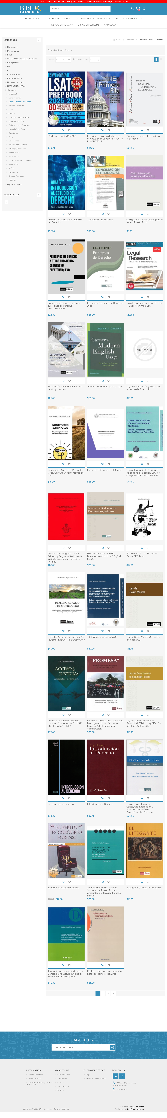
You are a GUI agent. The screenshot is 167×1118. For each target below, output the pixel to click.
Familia (12, 119)
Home (118, 46)
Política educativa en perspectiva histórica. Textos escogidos (105, 978)
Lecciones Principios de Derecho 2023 (105, 310)
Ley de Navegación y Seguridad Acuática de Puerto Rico (143, 394)
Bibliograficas (13, 69)
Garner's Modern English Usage (104, 393)
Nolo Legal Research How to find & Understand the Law (144, 310)
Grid (156, 65)
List (161, 65)
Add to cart (63, 136)
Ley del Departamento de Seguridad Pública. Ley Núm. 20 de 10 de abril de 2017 (143, 729)
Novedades (30, 21)
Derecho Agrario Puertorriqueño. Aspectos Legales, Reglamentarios (66, 644)
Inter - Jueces (13, 80)
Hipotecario (13, 178)
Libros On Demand (61, 30)
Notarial (12, 186)
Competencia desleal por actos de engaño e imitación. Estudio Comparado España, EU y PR (143, 479)
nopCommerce (137, 1113)
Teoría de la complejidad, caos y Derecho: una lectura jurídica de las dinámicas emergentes (65, 980)
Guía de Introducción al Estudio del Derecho (65, 227)
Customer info (63, 1081)
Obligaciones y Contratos (19, 131)
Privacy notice (35, 1085)
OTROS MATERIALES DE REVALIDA (92, 21)
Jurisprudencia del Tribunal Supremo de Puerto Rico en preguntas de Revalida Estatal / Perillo (104, 898)
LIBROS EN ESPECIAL (88, 30)
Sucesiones (13, 139)
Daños (11, 174)
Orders (60, 1088)
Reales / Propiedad (16, 182)
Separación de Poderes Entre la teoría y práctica (65, 394)
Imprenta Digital (14, 190)
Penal (11, 143)
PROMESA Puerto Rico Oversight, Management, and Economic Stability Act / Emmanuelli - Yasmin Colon (105, 731)
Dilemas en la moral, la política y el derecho (144, 143)
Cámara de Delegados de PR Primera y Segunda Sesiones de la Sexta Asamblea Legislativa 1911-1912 (65, 563)
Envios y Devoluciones (96, 1085)
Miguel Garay (50, 21)
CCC (9, 76)
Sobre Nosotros (36, 1081)
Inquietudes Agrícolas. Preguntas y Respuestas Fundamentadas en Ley (66, 479)
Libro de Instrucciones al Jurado (104, 476)
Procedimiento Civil (16, 127)
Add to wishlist (69, 136)
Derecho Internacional (18, 151)
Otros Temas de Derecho (19, 123)
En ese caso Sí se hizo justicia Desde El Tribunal (142, 561)
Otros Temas (14, 147)
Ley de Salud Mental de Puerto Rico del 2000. (143, 644)
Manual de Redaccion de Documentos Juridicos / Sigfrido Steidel (104, 562)
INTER (67, 21)
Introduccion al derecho (61, 810)
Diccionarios (14, 162)
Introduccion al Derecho (100, 810)
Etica (11, 116)
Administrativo (14, 159)
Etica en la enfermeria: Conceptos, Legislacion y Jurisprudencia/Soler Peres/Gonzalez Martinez (140, 814)
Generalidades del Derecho (20, 108)
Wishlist (60, 1096)
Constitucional (15, 104)
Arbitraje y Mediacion (17, 155)
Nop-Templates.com (135, 1115)
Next (113, 999)
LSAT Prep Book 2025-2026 (62, 142)
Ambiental (13, 100)
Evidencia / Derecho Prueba (20, 166)
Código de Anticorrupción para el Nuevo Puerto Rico (144, 227)
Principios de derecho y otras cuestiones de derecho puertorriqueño (64, 312)
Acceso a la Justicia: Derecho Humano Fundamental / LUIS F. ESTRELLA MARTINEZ (65, 729)
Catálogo (110, 30)
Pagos (88, 1081)
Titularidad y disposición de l (102, 643)
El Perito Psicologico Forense (63, 894)
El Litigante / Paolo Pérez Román (144, 894)
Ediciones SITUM (134, 21)
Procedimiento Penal (17, 135)
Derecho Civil (14, 170)
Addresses (62, 1085)
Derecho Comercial (16, 112)
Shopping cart (141, 9)
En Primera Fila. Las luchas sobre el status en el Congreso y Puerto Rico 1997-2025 (105, 145)
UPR (117, 21)
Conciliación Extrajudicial (100, 226)
